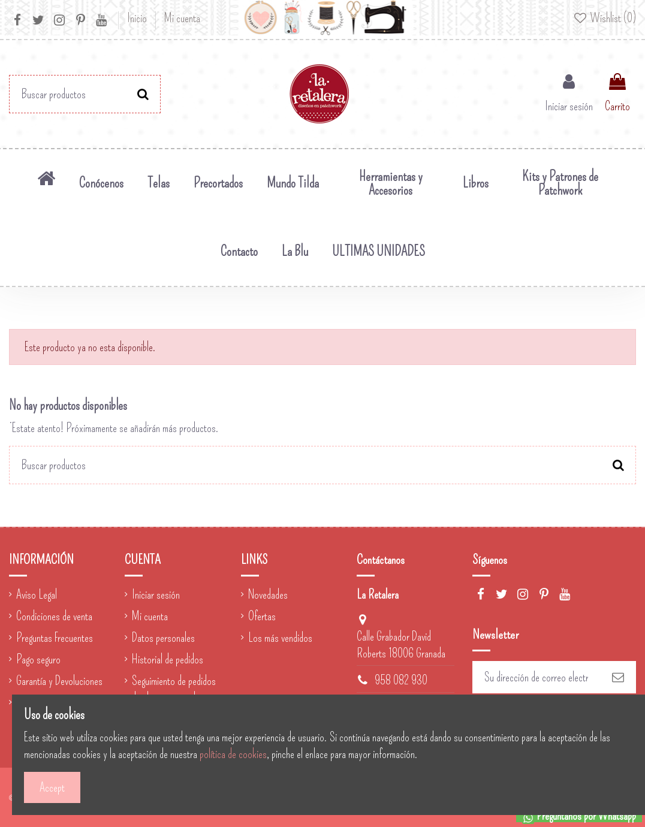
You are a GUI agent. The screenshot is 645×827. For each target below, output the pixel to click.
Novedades (268, 594)
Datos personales (163, 637)
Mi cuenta (182, 18)
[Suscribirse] (618, 677)
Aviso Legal (36, 594)
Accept (52, 787)
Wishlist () (604, 18)
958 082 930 (401, 680)
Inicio (138, 18)
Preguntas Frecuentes (54, 637)
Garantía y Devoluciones (59, 681)
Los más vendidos (280, 637)
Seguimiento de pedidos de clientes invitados (174, 689)
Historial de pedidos (167, 659)
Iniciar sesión (156, 594)
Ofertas (262, 616)
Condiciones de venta (54, 616)
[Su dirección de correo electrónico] (536, 677)
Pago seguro (38, 659)
